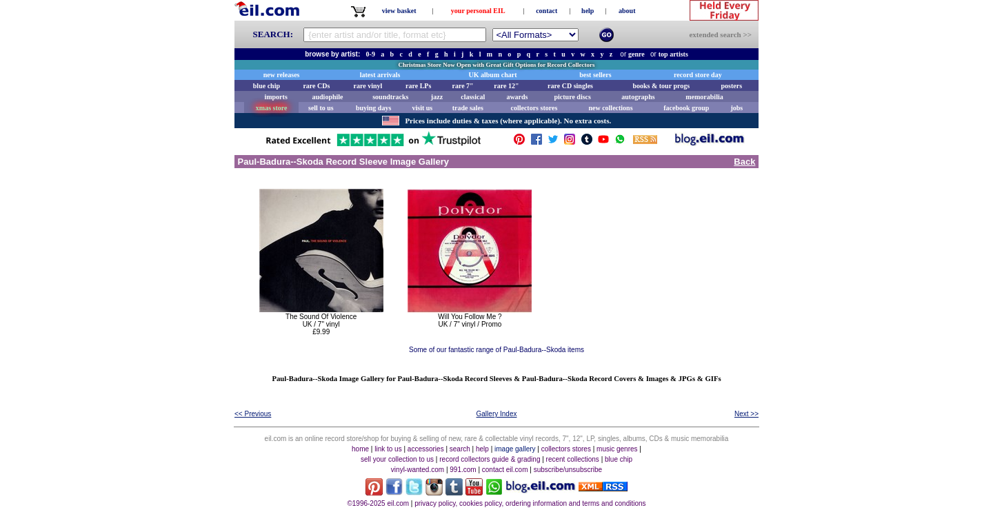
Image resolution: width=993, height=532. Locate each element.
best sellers (595, 75)
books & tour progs (661, 86)
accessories (426, 449)
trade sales (467, 108)
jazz (437, 97)
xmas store (272, 108)
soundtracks (390, 97)
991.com (463, 469)
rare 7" (462, 86)
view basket (399, 10)
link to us (387, 449)
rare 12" (506, 86)
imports (275, 97)
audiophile (327, 97)
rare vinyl (368, 86)
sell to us (321, 108)
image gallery (514, 449)
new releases (281, 75)
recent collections (572, 459)
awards (517, 97)
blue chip (266, 86)
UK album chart (493, 75)
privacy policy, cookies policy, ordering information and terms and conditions (529, 503)
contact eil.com (505, 469)
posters (731, 86)
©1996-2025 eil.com (378, 503)
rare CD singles (570, 86)
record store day (698, 75)
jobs (736, 108)
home (360, 449)
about (627, 10)
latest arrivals (380, 75)
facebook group (686, 108)
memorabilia (704, 97)
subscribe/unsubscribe (568, 469)
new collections (610, 108)
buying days (373, 108)
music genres (616, 449)
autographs (637, 97)
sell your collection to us (397, 459)
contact (546, 10)
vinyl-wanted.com (417, 469)
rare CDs (316, 86)
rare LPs (418, 86)
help (587, 10)
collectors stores (533, 108)
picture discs (572, 97)
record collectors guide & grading (489, 459)
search (460, 449)
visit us (422, 108)
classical (473, 97)
